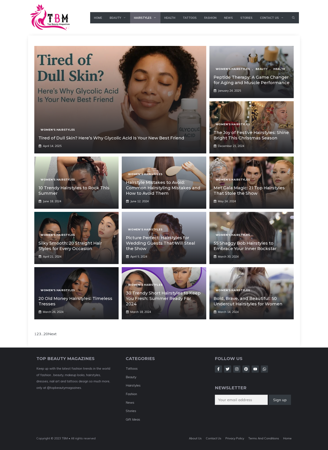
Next (52, 333)
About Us (195, 438)
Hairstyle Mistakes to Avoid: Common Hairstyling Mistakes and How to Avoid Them (163, 188)
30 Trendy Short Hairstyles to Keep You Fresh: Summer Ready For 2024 (163, 298)
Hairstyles (147, 17)
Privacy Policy (235, 438)
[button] (293, 17)
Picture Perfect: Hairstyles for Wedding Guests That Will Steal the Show (160, 243)
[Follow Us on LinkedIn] (246, 369)
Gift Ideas (133, 419)
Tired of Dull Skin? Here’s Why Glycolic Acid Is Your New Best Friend (111, 137)
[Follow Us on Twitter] (227, 369)
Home (98, 17)
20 (46, 333)
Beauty (120, 17)
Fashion (210, 17)
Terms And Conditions (263, 438)
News (228, 17)
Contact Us (274, 17)
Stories (246, 17)
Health (169, 17)
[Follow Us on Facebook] (218, 369)
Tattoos (190, 17)
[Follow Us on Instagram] (236, 369)
